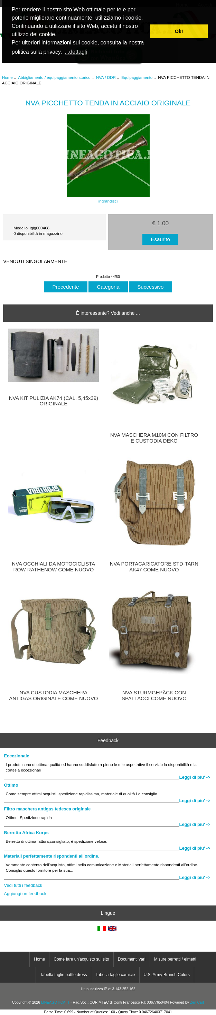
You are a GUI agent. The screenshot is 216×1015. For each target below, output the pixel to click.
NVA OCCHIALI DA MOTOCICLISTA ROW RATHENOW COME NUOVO (53, 566)
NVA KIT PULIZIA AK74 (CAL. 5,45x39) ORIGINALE (53, 400)
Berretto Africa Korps (26, 832)
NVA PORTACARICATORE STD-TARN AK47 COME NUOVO (154, 566)
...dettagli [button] (76, 52)
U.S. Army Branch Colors (167, 974)
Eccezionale (16, 755)
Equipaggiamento (136, 77)
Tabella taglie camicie (115, 974)
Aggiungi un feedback (25, 893)
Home (7, 77)
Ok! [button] (179, 31)
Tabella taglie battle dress (63, 974)
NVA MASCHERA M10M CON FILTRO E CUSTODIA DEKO (154, 437)
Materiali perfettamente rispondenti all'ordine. (52, 856)
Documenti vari (131, 959)
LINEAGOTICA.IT (55, 1002)
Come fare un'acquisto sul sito (81, 959)
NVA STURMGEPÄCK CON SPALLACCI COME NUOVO (154, 695)
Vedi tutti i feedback (23, 885)
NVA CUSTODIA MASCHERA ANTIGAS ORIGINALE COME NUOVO (53, 695)
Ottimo (11, 785)
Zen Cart (197, 1002)
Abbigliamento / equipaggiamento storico (54, 77)
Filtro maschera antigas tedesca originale (47, 808)
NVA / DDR (106, 77)
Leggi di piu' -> (194, 777)
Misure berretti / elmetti (175, 959)
